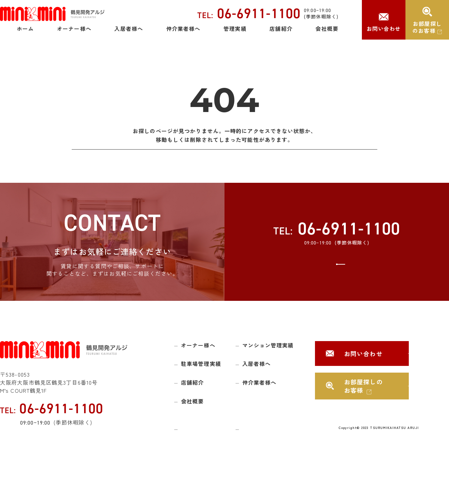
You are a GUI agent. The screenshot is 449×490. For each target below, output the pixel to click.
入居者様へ (128, 28)
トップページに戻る (224, 158)
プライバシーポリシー (267, 444)
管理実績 (234, 28)
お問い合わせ (384, 28)
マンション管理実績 (268, 362)
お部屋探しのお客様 (427, 27)
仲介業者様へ (183, 28)
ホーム (25, 28)
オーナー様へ (74, 28)
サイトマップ (196, 444)
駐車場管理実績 (201, 380)
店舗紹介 (280, 28)
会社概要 (326, 28)
